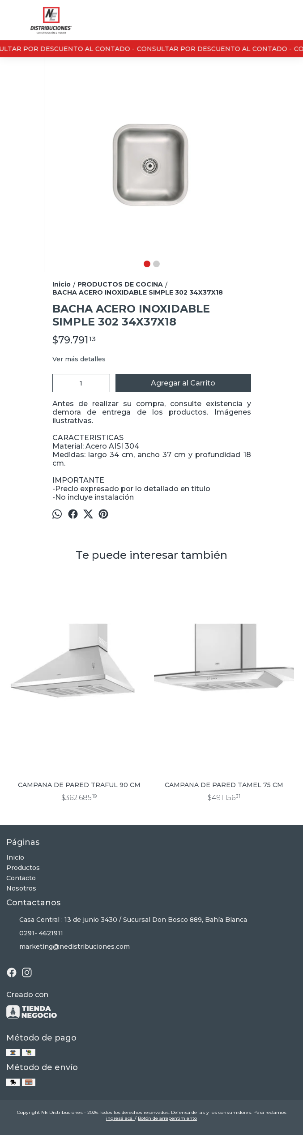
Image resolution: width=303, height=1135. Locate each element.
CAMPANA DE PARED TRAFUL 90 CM (79, 785)
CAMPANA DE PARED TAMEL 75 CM (224, 785)
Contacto (21, 878)
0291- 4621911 (34, 933)
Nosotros (21, 888)
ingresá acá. (120, 1118)
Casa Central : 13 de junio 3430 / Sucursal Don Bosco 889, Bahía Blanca (126, 920)
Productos (23, 868)
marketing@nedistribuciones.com (68, 947)
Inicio (15, 857)
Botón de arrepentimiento (167, 1118)
